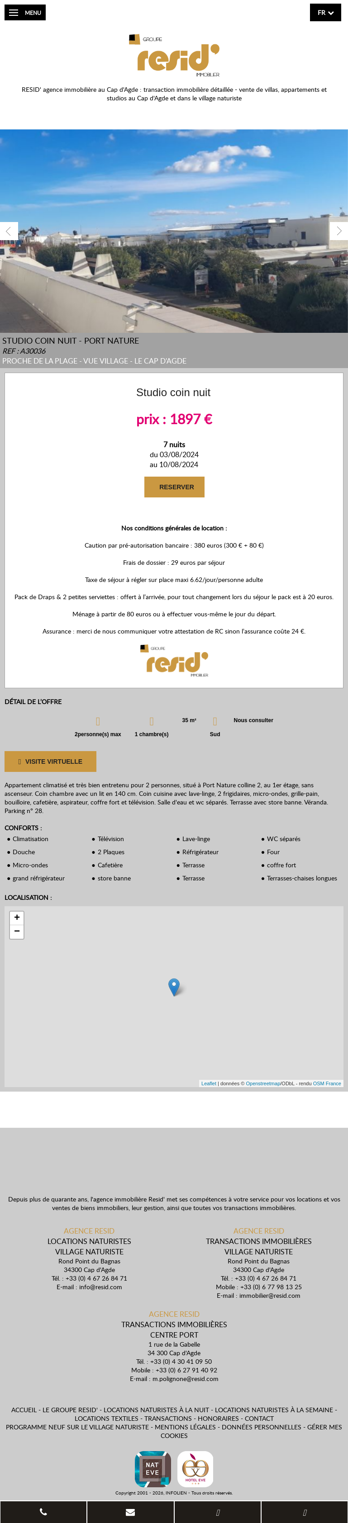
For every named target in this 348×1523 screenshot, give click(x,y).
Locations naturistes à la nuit (156, 1409)
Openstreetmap (263, 1083)
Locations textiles (106, 1418)
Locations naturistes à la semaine (274, 1409)
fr (321, 12)
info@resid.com (100, 1286)
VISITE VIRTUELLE (50, 762)
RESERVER (176, 487)
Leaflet (208, 1083)
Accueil (24, 1409)
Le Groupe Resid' (70, 1409)
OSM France (327, 1083)
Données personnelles (261, 1427)
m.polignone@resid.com (186, 1378)
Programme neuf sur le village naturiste (77, 1427)
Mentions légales (185, 1427)
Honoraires (218, 1418)
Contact (259, 1418)
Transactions (168, 1418)
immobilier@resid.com (269, 1295)
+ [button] (17, 918)
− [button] (17, 932)
